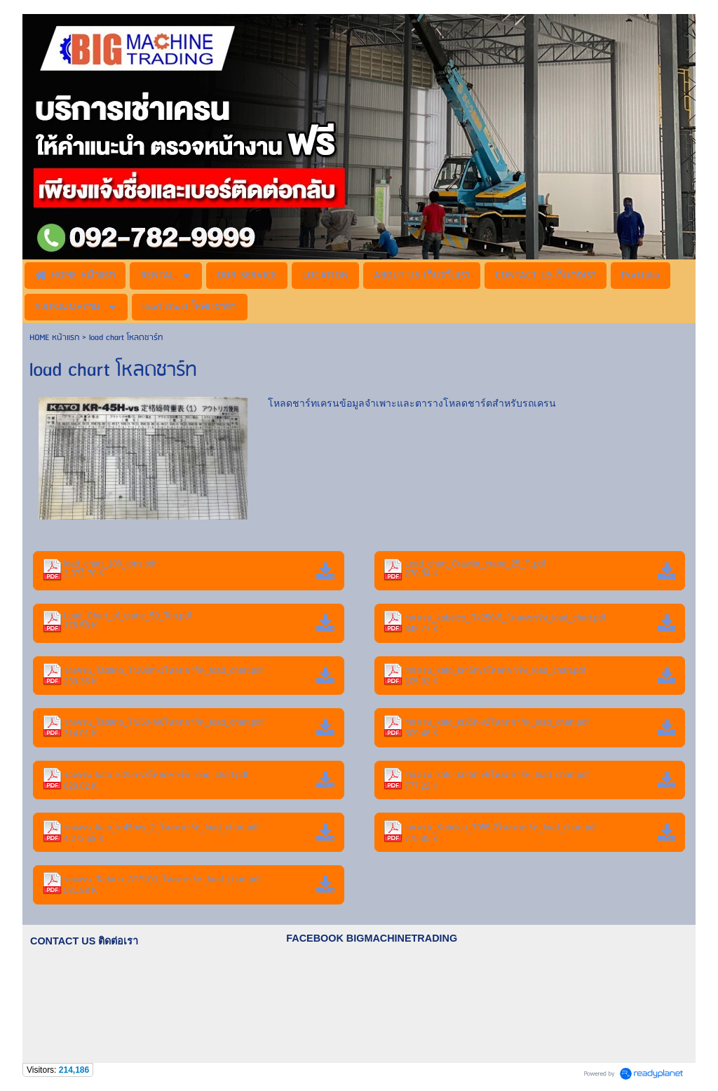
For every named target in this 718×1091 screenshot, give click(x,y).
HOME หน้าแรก (55, 337)
